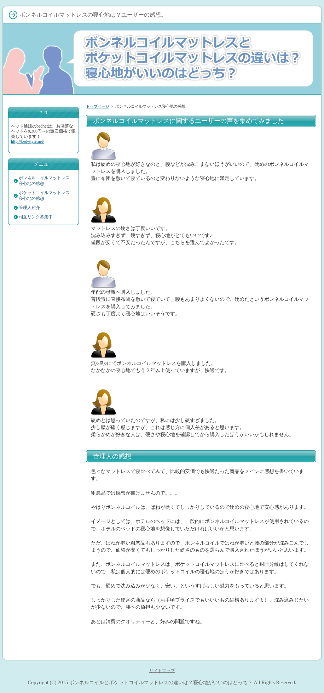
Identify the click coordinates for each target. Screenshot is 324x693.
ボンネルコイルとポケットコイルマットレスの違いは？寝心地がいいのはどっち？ (161, 682)
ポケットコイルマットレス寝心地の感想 (44, 195)
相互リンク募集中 (36, 216)
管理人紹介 (29, 207)
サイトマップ (162, 670)
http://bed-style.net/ (27, 141)
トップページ (97, 106)
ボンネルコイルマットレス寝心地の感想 (44, 180)
